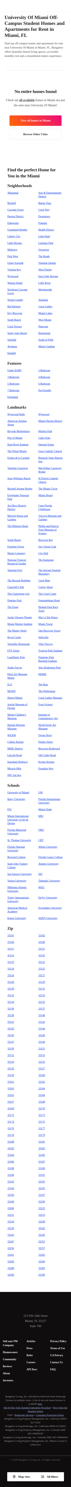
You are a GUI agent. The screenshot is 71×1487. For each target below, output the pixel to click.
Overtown (43, 249)
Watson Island (14, 283)
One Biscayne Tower (49, 630)
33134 (10, 1002)
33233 (41, 1215)
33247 (10, 1241)
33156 (10, 1068)
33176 (10, 1128)
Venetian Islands (47, 263)
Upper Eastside (15, 263)
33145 (10, 1035)
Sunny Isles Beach (17, 333)
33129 (41, 982)
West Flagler (45, 269)
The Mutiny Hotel (17, 630)
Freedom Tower (15, 546)
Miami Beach (45, 495)
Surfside (11, 339)
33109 (41, 942)
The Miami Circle (47, 488)
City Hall (43, 553)
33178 (10, 1135)
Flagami (42, 223)
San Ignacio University (19, 874)
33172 (10, 1115)
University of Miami (18, 792)
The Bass (43, 684)
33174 (10, 1121)
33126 (10, 975)
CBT (41, 840)
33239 (10, 1228)
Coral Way (44, 209)
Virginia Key (14, 269)
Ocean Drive (45, 735)
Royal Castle (14, 637)
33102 (41, 935)
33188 (10, 1168)
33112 (41, 948)
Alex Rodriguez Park (49, 667)
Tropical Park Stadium (50, 650)
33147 (10, 1042)
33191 (41, 1175)
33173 (41, 1115)
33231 (10, 1215)
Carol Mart (44, 580)
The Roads (44, 256)
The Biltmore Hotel (17, 526)
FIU (9, 809)
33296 (10, 1274)
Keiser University (16, 918)
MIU (41, 816)
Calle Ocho (44, 438)
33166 (41, 1095)
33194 (10, 1188)
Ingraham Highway (17, 762)
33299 (41, 1274)
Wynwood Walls (16, 414)
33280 (10, 1268)
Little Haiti (44, 236)
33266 (10, 1261)
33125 (41, 968)
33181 (41, 1141)
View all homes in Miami (35, 120)
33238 (41, 1221)
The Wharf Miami (17, 451)
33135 (41, 1002)
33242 (41, 1228)
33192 (10, 1181)
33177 (41, 1128)
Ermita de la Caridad (18, 458)
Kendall (11, 353)
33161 (10, 1082)
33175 (41, 1121)
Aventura (12, 346)
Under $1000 (14, 370)
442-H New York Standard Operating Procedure (27, 1407)
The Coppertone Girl (18, 593)
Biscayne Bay (45, 540)
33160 (41, 1075)
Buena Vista (44, 203)
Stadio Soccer (14, 667)
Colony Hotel (45, 587)
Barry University (16, 799)
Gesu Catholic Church (50, 451)
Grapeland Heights (17, 229)
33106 (10, 942)
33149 (41, 1042)
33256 (10, 1248)
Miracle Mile (14, 768)
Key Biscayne (14, 313)
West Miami (44, 319)
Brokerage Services (24, 1415)
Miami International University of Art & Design (18, 820)
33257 (41, 1248)
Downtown (44, 216)
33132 (10, 995)
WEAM (11, 735)
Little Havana (14, 243)
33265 (41, 1255)
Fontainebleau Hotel (49, 600)
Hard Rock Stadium (17, 444)
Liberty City (13, 236)
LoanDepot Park (16, 657)
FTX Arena (13, 650)
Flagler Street (45, 742)
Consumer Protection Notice (50, 1415)
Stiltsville (43, 637)
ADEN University (48, 918)
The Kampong (46, 560)
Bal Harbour (14, 306)
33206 (10, 1208)
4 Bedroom (44, 377)
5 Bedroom (13, 383)
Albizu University (48, 847)
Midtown (12, 249)
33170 (41, 1108)
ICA (9, 684)
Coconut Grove (15, 209)
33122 (41, 962)
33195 (41, 1188)
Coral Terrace (14, 326)
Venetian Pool (14, 570)
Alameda (43, 300)
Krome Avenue (46, 762)
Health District (46, 229)
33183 (41, 1148)
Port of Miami (14, 438)
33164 (41, 1088)
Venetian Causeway (17, 468)
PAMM (42, 674)
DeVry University (47, 897)
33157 (41, 1068)
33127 (41, 975)
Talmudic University (49, 880)
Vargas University (16, 880)
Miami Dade (45, 809)
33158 (10, 1075)
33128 (10, 982)
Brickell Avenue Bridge (19, 488)
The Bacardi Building (18, 580)
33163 (10, 1088)
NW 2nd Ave (14, 775)
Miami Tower (45, 624)
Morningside (45, 289)
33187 (41, 1161)
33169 (10, 1108)
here (40, 1403)
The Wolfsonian (46, 691)
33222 (41, 1208)
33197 (41, 1195)
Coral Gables (45, 306)
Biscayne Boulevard (49, 748)
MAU (41, 887)
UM (40, 792)
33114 (10, 955)
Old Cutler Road (47, 755)
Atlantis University (48, 863)
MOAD (11, 691)
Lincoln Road (14, 755)
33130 (10, 988)
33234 (10, 1221)
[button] (68, 5)
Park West (12, 256)
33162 (41, 1082)
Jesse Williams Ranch (18, 478)
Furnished (12, 397)
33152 (10, 1055)
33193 (41, 1181)
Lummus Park (45, 243)
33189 (41, 1168)
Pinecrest (43, 326)
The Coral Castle (47, 593)
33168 (41, 1101)
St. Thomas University (19, 840)
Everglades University (50, 908)
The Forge (12, 607)
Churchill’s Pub (15, 587)
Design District (15, 216)
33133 (41, 995)
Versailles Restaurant (18, 644)
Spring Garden (15, 300)
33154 (10, 1062)
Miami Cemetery (16, 553)
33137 (41, 1008)
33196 (10, 1195)
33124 (10, 968)
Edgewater (13, 223)
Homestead (44, 333)
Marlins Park (45, 431)
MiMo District (15, 748)
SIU (40, 874)
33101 (10, 935)
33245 (41, 1235)
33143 (10, 1028)
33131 (41, 988)
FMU (41, 830)
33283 (41, 1268)
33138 (10, 1015)
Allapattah (12, 192)
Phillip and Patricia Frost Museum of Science (48, 530)
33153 (41, 1055)
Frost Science (45, 704)
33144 (41, 1028)
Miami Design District (50, 421)
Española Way (46, 768)
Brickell (11, 203)
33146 (41, 1035)
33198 (10, 1201)
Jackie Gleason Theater (19, 617)
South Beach (14, 319)
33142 (41, 1022)
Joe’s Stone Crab (47, 546)
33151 (41, 1048)
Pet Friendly (44, 390)
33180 (10, 1141)
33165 (10, 1095)
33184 (10, 1155)
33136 (10, 1008)
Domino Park (14, 600)
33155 (41, 1062)
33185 (41, 1155)
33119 (10, 962)
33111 (10, 948)
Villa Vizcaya (45, 644)
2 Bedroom (44, 370)
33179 (41, 1135)
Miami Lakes (45, 313)
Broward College (16, 857)
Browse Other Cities (35, 134)
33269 (41, 1261)
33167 (10, 1101)
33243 (10, 1235)
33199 (41, 1201)
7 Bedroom (13, 390)
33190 (10, 1175)
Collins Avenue (15, 742)
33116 (41, 955)
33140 (41, 1015)
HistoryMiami (14, 697)
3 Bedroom (13, 377)
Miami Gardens (46, 346)
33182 (10, 1148)
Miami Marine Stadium (19, 624)
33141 (10, 1022)
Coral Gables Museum (50, 697)
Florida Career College (50, 857)
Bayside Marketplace (18, 431)
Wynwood (12, 276)
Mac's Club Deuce (48, 617)
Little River (44, 283)
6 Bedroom (44, 383)
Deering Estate (46, 444)
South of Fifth (45, 339)
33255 (41, 1241)
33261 (10, 1255)
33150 (10, 1048)
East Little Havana (48, 276)
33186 (10, 1161)
